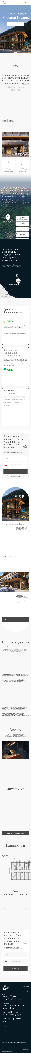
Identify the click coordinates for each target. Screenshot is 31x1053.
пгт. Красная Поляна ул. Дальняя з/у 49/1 (7, 222)
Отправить (15, 472)
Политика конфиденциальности (7, 1051)
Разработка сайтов (26, 1049)
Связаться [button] (20, 2)
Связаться (26, 986)
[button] (26, 2)
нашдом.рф (23, 1042)
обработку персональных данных (15, 476)
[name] (15, 458)
